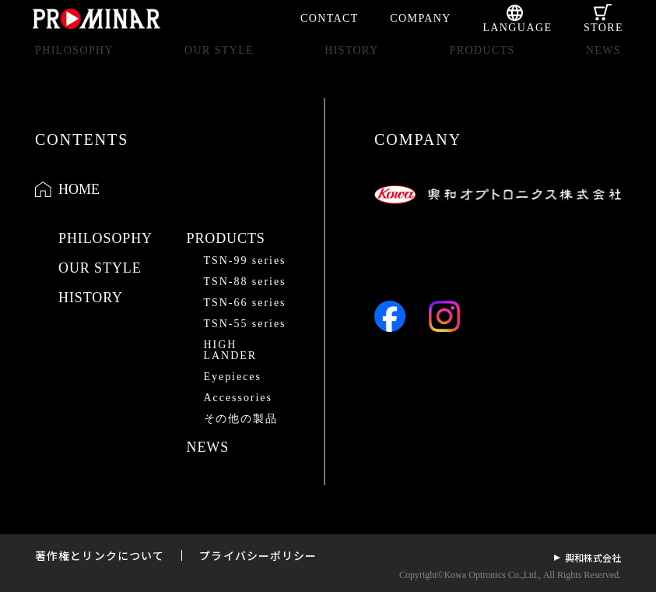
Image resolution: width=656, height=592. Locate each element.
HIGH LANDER (231, 350)
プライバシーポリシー (258, 555)
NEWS (603, 63)
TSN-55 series (245, 323)
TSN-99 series (245, 260)
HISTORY (351, 63)
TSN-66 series (245, 302)
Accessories (238, 397)
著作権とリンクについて (99, 555)
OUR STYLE (219, 63)
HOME (79, 189)
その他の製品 (241, 419)
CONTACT (329, 18)
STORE (603, 27)
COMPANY (420, 18)
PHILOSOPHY (74, 63)
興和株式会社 (593, 557)
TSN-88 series (245, 281)
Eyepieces (232, 376)
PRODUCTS (481, 63)
